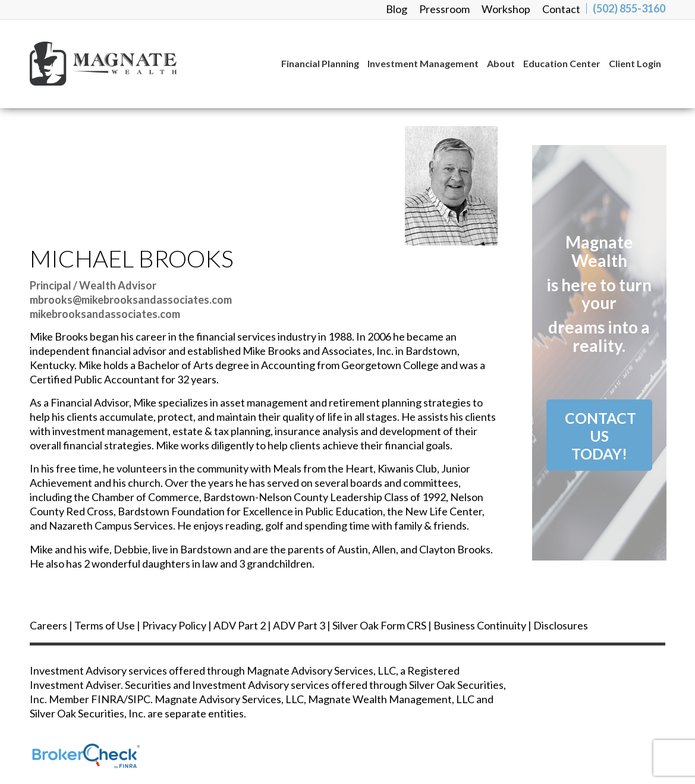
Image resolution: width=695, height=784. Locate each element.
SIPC (139, 699)
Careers (48, 625)
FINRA (107, 699)
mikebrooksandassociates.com (105, 313)
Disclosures (560, 625)
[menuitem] (396, 9)
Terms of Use (104, 625)
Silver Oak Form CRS (379, 625)
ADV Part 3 (299, 625)
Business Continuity (479, 625)
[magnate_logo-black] (135, 63)
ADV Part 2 (239, 625)
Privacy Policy (174, 625)
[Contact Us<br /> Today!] (599, 435)
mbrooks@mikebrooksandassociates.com (131, 299)
